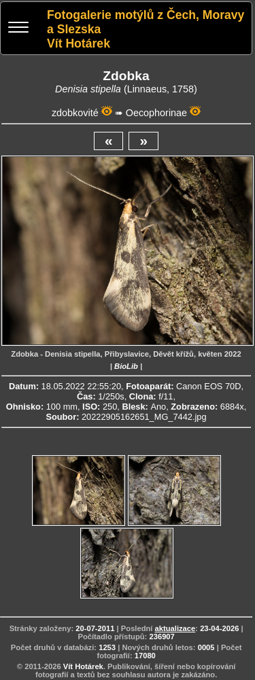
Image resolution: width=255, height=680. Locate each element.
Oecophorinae (156, 112)
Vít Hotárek (83, 666)
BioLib (126, 366)
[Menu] (18, 29)
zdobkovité (75, 112)
